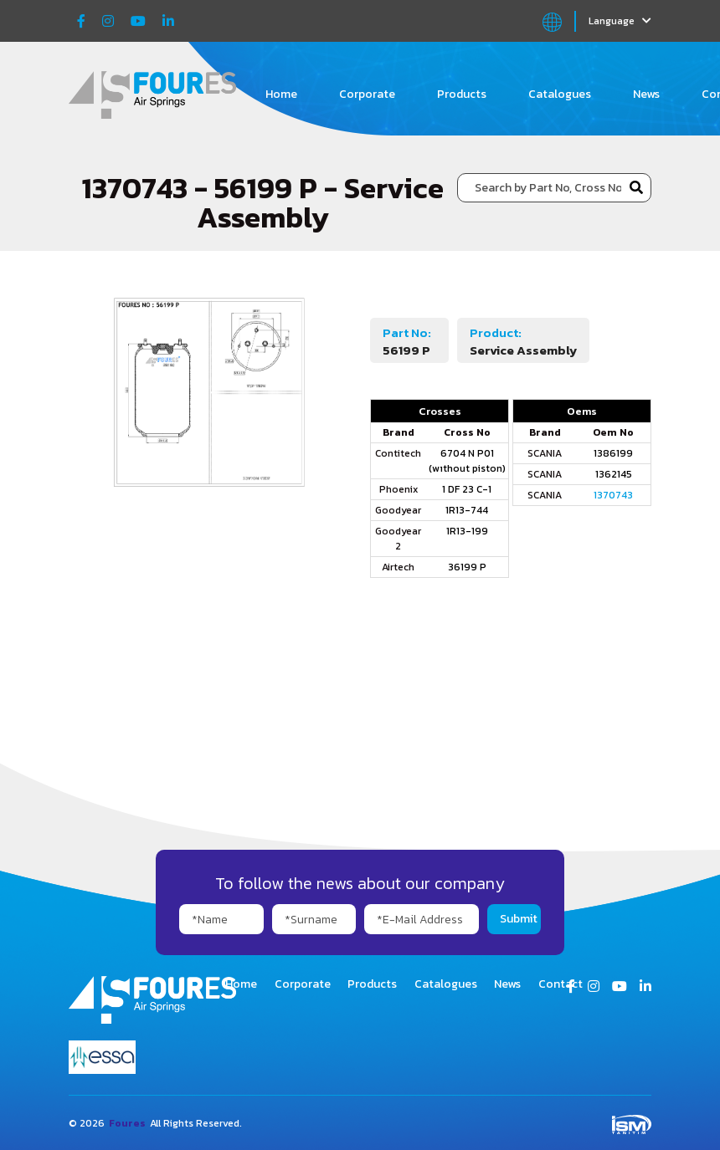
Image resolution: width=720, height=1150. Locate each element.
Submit (518, 919)
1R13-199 (467, 531)
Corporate (367, 94)
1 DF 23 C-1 (466, 489)
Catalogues (559, 94)
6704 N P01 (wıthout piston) (467, 461)
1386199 (613, 453)
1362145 (613, 474)
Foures (127, 1123)
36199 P (467, 567)
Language (620, 20)
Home (281, 94)
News (646, 94)
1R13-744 (466, 510)
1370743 (613, 495)
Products (461, 94)
